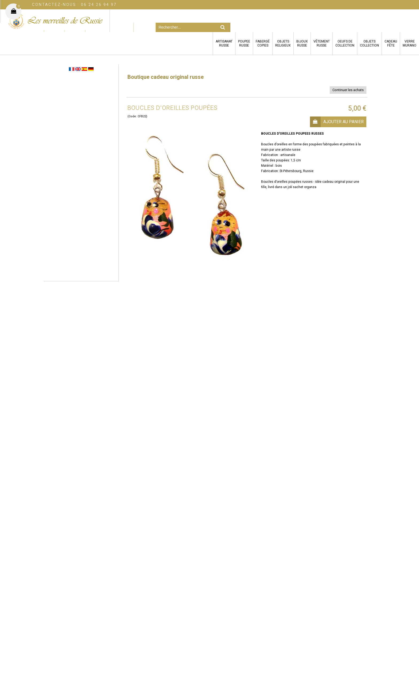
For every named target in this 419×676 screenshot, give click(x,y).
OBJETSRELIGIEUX (283, 43)
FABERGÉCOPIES (263, 43)
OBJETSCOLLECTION (369, 43)
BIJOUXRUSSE (302, 43)
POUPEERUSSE (244, 43)
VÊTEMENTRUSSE (321, 43)
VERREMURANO (409, 43)
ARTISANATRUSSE (224, 43)
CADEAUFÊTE (391, 43)
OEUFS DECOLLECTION (344, 43)
